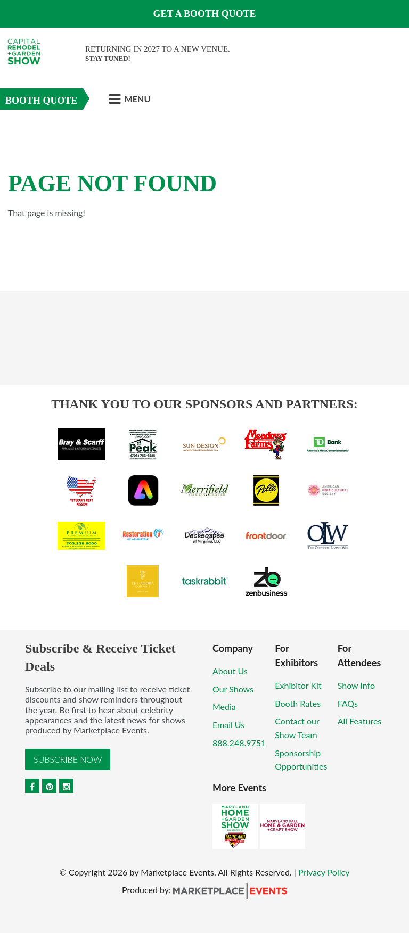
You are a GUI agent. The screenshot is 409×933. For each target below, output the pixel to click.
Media (224, 706)
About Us (230, 671)
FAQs (348, 703)
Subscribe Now (68, 759)
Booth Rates (298, 703)
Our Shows (232, 689)
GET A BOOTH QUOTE (204, 14)
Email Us (228, 725)
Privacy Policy (324, 872)
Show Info (356, 685)
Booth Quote (41, 100)
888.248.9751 (239, 743)
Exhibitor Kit (298, 685)
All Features (360, 721)
